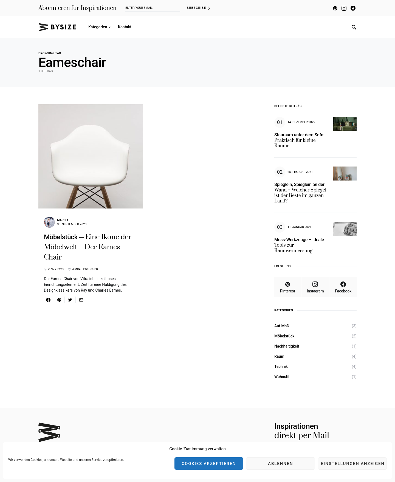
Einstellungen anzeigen (353, 463)
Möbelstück (284, 336)
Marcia (63, 220)
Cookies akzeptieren (209, 463)
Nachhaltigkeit (286, 346)
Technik (281, 366)
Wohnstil (281, 376)
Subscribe (196, 8)
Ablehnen (280, 463)
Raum (279, 356)
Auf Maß (281, 326)
